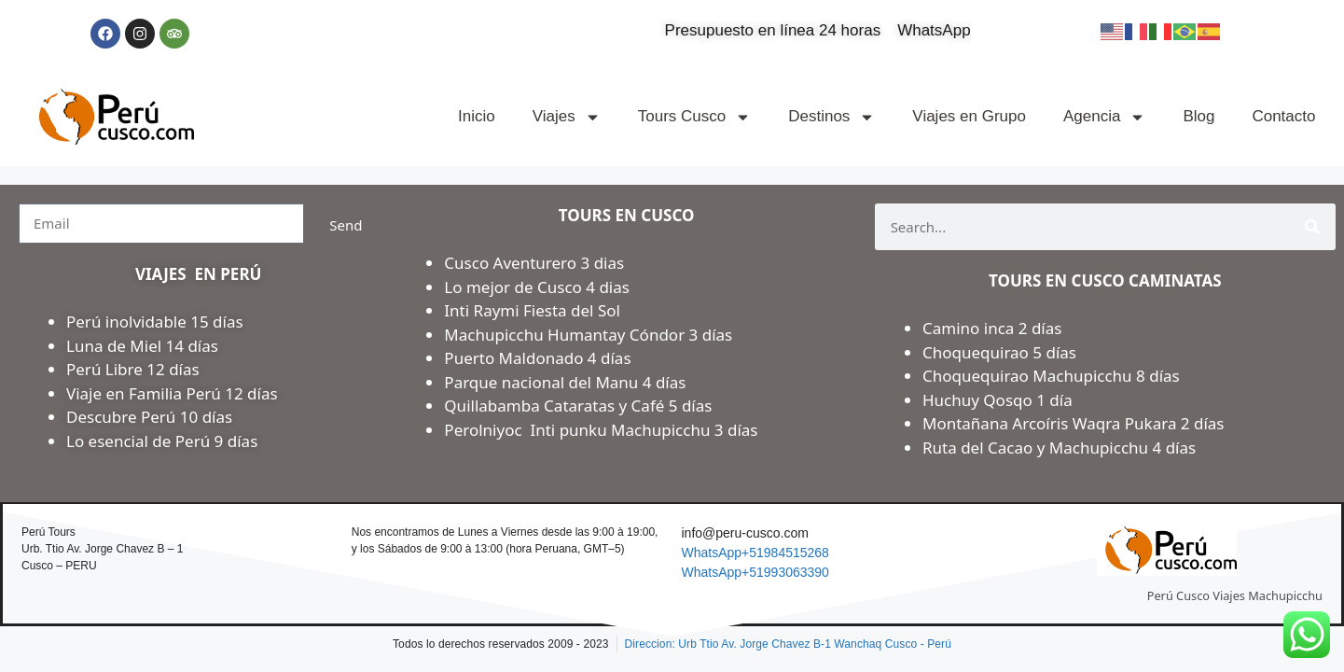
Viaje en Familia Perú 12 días (174, 393)
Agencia (1104, 117)
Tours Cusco (694, 117)
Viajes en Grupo (969, 116)
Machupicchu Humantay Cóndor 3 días (588, 334)
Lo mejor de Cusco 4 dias (537, 287)
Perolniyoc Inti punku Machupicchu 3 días (600, 430)
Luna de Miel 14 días (142, 346)
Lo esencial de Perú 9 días (161, 441)
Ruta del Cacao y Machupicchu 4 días (1059, 447)
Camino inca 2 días (994, 328)
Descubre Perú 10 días (149, 416)
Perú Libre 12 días (133, 369)
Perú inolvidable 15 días (154, 321)
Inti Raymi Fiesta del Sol (532, 310)
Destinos (831, 117)
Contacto (1283, 116)
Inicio (476, 116)
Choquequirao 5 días (999, 352)
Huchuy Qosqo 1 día (997, 400)
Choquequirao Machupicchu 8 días (1051, 375)
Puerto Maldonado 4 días (537, 358)
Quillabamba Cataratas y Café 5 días (578, 405)
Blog (1198, 116)
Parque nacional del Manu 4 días (565, 382)
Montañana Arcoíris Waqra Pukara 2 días (1073, 423)
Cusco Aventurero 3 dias (534, 262)
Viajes (567, 117)
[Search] (1312, 226)
